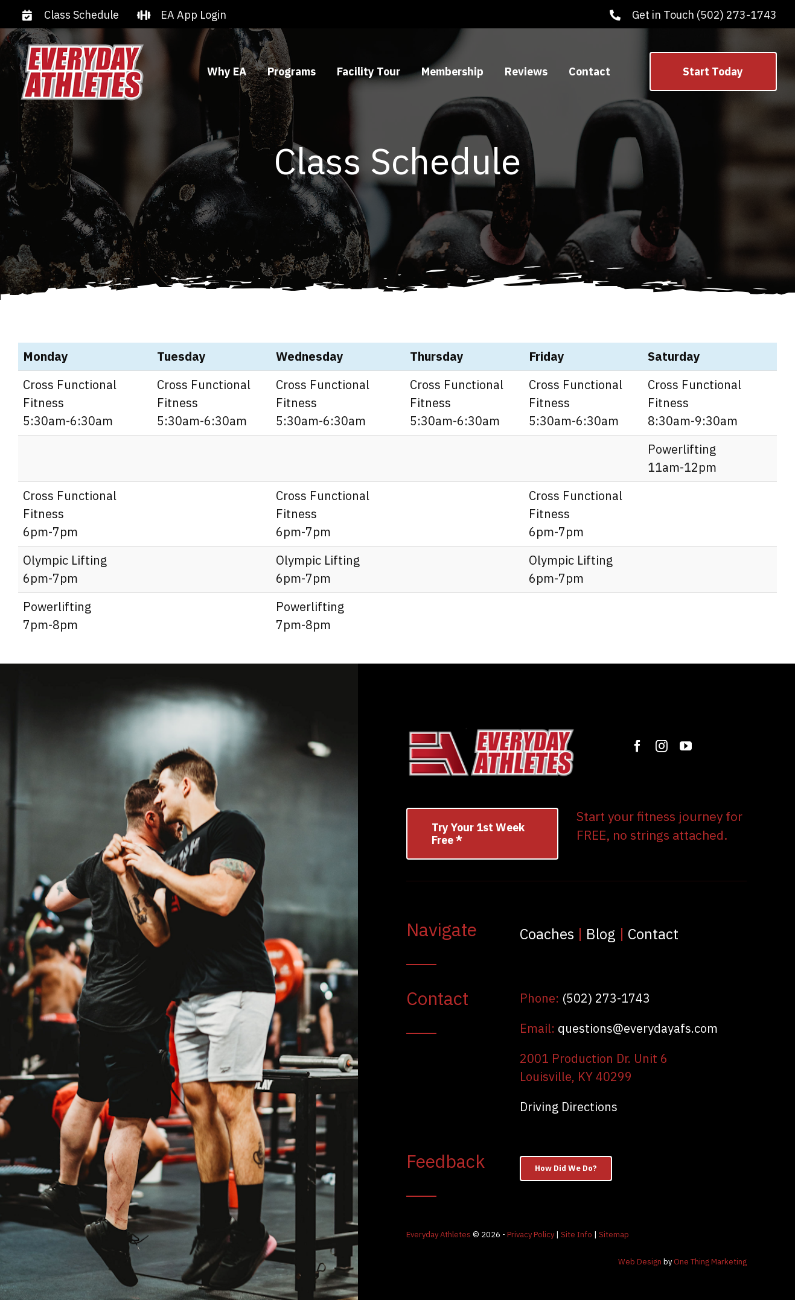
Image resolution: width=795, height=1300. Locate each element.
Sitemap (614, 1234)
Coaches (547, 933)
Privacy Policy (530, 1234)
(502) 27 (586, 998)
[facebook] (637, 746)
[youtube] (686, 746)
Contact (653, 933)
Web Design (640, 1262)
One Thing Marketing (710, 1262)
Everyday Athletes (438, 1234)
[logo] (81, 46)
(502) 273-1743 (737, 15)
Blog (601, 933)
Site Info (576, 1234)
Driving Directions (569, 1107)
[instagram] (662, 746)
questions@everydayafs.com (638, 1028)
